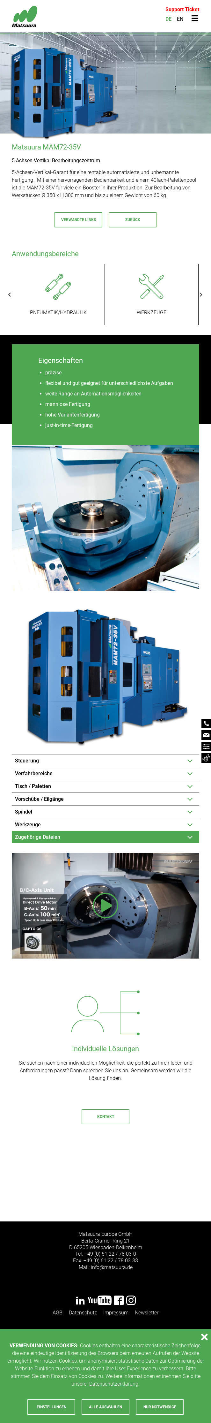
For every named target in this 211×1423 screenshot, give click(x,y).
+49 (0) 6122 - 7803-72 (75, 1180)
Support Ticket (182, 9)
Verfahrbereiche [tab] (34, 773)
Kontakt (105, 1116)
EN (180, 19)
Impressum (115, 1313)
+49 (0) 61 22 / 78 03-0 (110, 1254)
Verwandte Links (78, 220)
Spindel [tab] (23, 812)
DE (168, 19)
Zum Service (105, 1201)
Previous (14, 294)
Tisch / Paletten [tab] (33, 786)
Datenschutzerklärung (113, 1384)
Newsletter (146, 1313)
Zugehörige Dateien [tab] (37, 837)
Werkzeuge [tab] (28, 825)
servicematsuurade (137, 1180)
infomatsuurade (112, 1267)
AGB (57, 1313)
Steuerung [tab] (27, 761)
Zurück (132, 220)
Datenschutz (83, 1313)
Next (196, 294)
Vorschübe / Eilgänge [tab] (39, 799)
